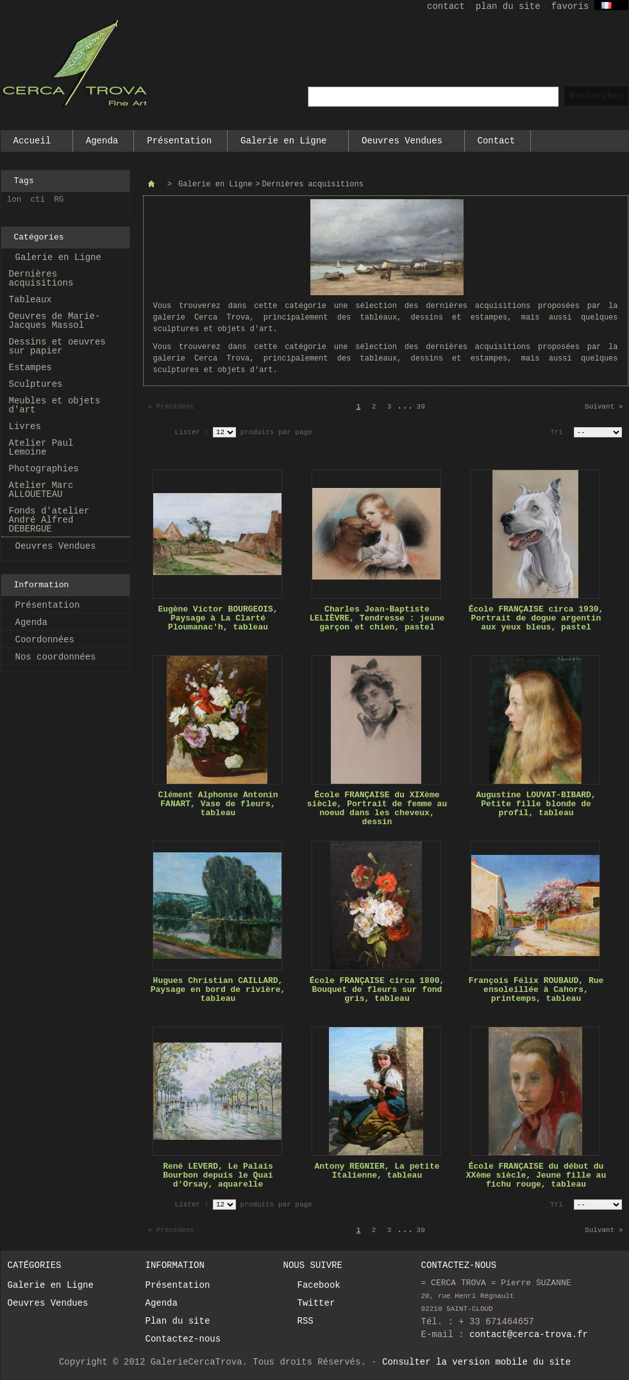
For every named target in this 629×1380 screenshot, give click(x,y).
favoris (570, 6)
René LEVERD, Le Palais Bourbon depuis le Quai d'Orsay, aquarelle (218, 1175)
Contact (497, 141)
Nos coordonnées (55, 657)
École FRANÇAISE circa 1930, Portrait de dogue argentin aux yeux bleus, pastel (536, 618)
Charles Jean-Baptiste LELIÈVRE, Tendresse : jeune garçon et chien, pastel (377, 618)
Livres (25, 426)
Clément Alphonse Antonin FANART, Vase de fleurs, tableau (218, 804)
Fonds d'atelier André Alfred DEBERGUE (49, 520)
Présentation (179, 141)
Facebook (319, 1285)
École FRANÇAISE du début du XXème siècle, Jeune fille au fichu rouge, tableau (536, 1175)
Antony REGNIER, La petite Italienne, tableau (376, 1171)
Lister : (194, 432)
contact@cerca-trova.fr (528, 1334)
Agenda (102, 141)
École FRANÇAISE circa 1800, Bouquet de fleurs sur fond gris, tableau (377, 989)
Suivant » (604, 406)
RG (58, 199)
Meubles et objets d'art (55, 405)
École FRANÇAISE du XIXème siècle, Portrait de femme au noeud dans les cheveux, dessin (377, 808)
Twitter (316, 1303)
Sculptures (36, 384)
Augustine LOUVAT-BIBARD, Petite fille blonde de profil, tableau (536, 804)
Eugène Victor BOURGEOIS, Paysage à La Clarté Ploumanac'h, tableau (218, 618)
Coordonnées (44, 640)
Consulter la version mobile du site (476, 1362)
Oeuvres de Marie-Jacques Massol (55, 320)
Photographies (44, 469)
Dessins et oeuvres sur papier (57, 346)
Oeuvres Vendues (403, 144)
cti (38, 199)
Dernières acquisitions (41, 278)
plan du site (508, 6)
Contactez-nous (183, 1339)
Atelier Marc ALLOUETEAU (41, 489)
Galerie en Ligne (284, 144)
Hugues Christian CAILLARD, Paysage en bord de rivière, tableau (218, 989)
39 (421, 406)
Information (41, 585)
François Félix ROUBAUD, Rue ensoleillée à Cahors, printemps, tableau (536, 989)
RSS (306, 1321)
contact (446, 6)
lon (14, 199)
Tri (556, 432)
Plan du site (178, 1321)
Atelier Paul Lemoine (41, 447)
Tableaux (30, 300)
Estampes (30, 367)
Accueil (33, 144)
